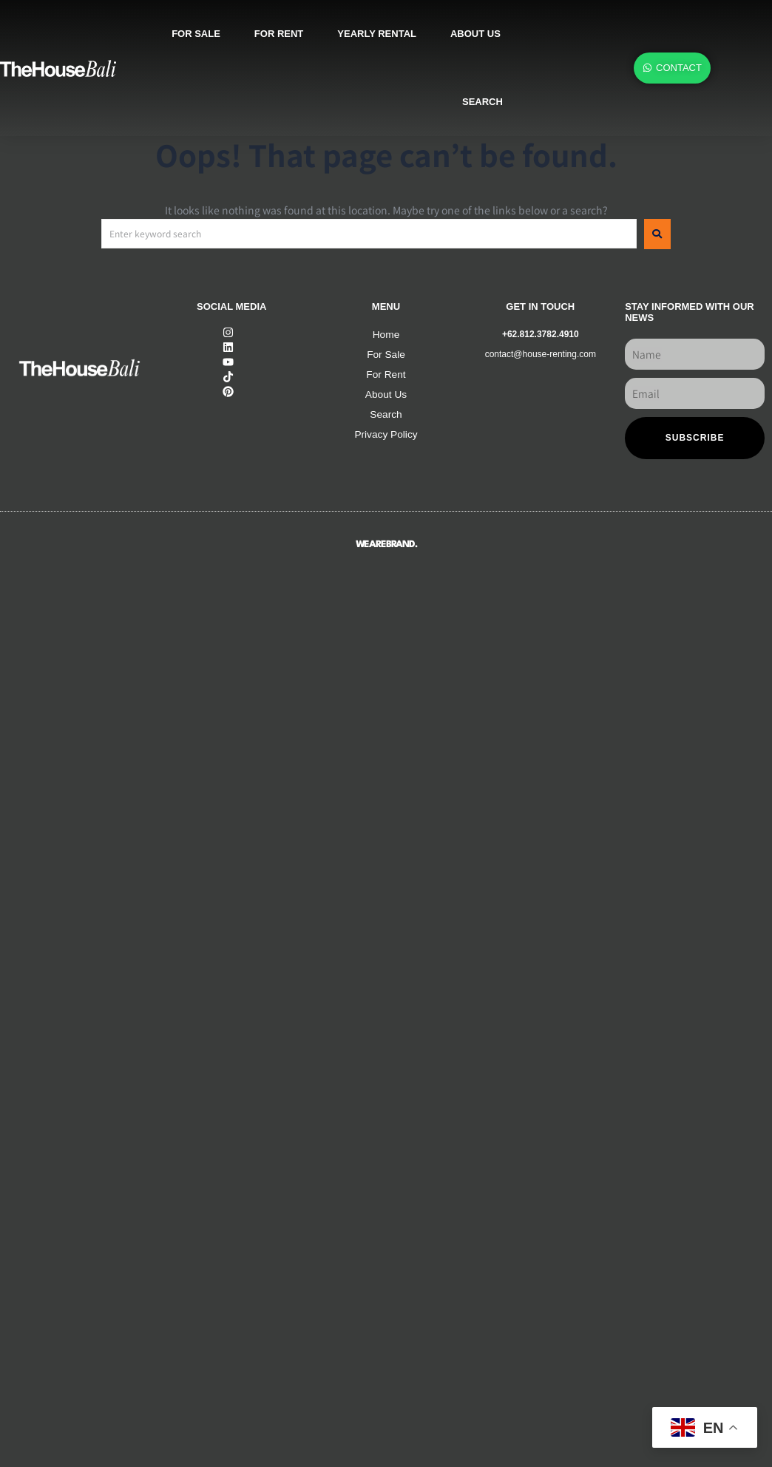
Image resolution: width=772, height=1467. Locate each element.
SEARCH (482, 101)
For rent (278, 33)
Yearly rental (376, 33)
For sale (196, 33)
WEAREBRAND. (386, 544)
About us (475, 33)
